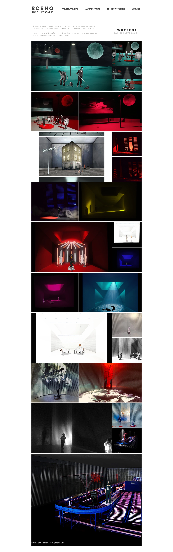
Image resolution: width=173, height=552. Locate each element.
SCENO (42, 8)
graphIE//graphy (43, 12)
